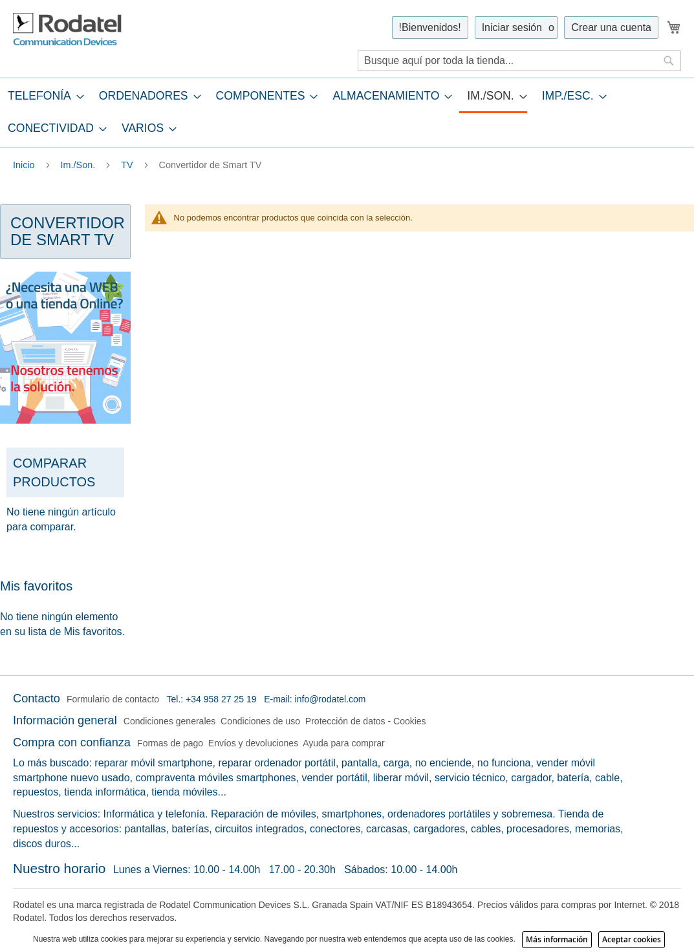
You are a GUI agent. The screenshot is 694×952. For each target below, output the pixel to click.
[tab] (347, 112)
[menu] (347, 112)
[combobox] (519, 60)
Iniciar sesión (512, 27)
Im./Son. (79, 165)
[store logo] (68, 30)
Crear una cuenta (611, 27)
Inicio (25, 165)
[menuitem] (42, 96)
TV (128, 165)
